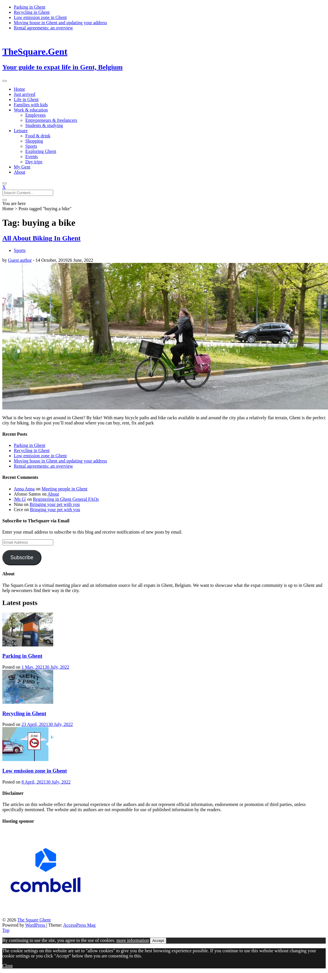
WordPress (35, 925)
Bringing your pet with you (55, 504)
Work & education (31, 109)
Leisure (21, 130)
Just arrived (24, 94)
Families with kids (31, 104)
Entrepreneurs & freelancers (51, 120)
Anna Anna (24, 488)
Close (7, 965)
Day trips (33, 161)
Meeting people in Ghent (64, 488)
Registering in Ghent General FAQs (66, 499)
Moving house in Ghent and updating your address (60, 22)
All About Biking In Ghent (41, 238)
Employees (35, 115)
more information (133, 940)
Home (19, 89)
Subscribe (21, 557)
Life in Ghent (26, 99)
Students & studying (44, 125)
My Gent (22, 166)
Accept (158, 940)
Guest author (20, 260)
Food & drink (37, 135)
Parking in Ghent (29, 7)
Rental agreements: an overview (43, 27)
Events (31, 156)
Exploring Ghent (40, 151)
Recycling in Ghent (31, 12)
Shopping (34, 141)
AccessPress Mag (79, 925)
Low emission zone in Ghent (40, 17)
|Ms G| (20, 499)
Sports (31, 146)
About (19, 172)
